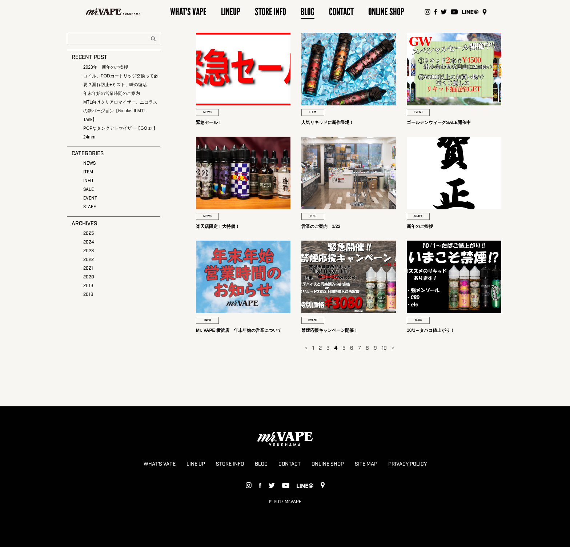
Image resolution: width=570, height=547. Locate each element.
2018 (88, 294)
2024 (88, 242)
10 (384, 348)
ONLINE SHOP (328, 464)
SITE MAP (366, 464)
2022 (88, 259)
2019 (88, 286)
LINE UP (195, 464)
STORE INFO (230, 464)
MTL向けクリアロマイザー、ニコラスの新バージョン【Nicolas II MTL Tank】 (120, 111)
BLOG (261, 464)
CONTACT (289, 464)
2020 (88, 277)
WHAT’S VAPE (160, 464)
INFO (88, 181)
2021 (88, 268)
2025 (88, 233)
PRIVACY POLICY (407, 464)
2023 (88, 251)
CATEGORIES (88, 153)
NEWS (89, 163)
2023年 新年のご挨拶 (105, 67)
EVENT (90, 198)
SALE (88, 189)
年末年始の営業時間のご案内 (111, 93)
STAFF (89, 207)
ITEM (88, 172)
